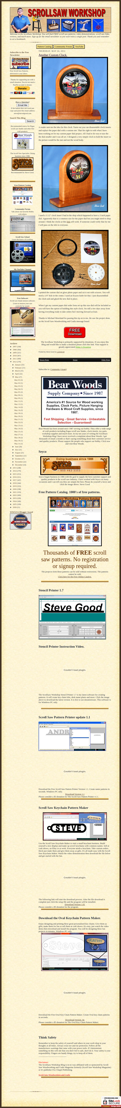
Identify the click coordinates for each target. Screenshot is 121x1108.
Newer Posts (44, 360)
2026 (15, 507)
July (17, 450)
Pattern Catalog (45, 46)
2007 (15, 347)
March (17, 371)
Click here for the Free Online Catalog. (75, 577)
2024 (15, 501)
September (19, 456)
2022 (15, 495)
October (18, 459)
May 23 (17, 425)
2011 (15, 359)
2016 (15, 477)
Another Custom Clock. (53, 55)
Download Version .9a (74, 1020)
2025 (15, 504)
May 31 (17, 444)
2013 (15, 468)
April (17, 374)
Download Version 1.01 (75, 904)
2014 (15, 471)
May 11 (17, 401)
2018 (15, 483)
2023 (15, 498)
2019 (15, 486)
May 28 (17, 438)
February (18, 368)
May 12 (17, 404)
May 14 (17, 407)
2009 (15, 353)
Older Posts (105, 360)
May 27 (17, 435)
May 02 (17, 383)
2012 (15, 362)
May (17, 377)
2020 (15, 489)
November (19, 462)
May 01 (17, 380)
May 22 (17, 422)
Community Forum (63, 46)
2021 (15, 492)
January (18, 365)
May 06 (17, 395)
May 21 (17, 419)
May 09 (17, 398)
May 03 (17, 386)
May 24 (17, 428)
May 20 (17, 416)
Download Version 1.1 (74, 794)
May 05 (17, 392)
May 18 (17, 413)
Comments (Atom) (58, 369)
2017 (15, 480)
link (69, 222)
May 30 (17, 441)
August (18, 453)
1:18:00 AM (60, 352)
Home (75, 360)
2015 (15, 474)
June (17, 447)
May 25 (17, 432)
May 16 (17, 410)
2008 (15, 350)
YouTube (79, 46)
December (19, 465)
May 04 (17, 389)
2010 (15, 356)
